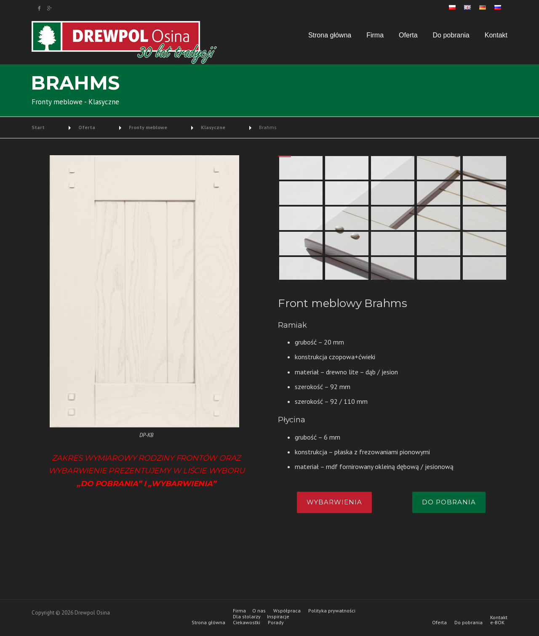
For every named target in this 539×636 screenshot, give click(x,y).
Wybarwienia (334, 502)
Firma (375, 35)
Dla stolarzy (247, 616)
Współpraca (287, 610)
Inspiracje (278, 616)
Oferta (408, 35)
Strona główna (329, 35)
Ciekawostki (246, 622)
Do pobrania (451, 35)
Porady (276, 622)
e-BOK (497, 622)
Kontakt (496, 35)
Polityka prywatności (331, 610)
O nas (259, 610)
